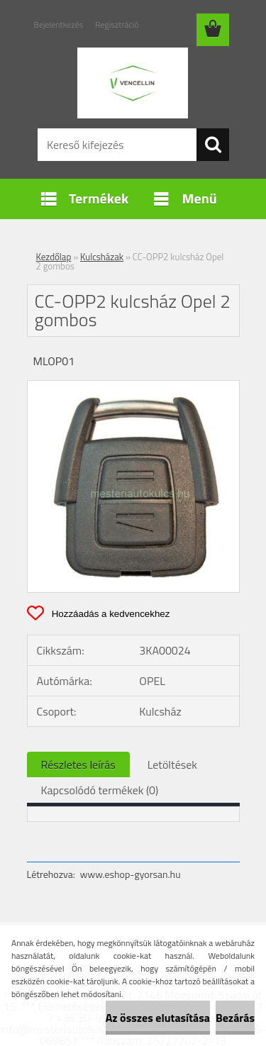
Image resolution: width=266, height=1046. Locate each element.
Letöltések (172, 764)
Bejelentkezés (59, 24)
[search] (212, 144)
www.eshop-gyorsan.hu (130, 874)
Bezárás (235, 1017)
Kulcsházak (101, 257)
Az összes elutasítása (158, 1017)
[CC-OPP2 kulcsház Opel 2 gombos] (133, 386)
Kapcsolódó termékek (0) (100, 790)
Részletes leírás (78, 764)
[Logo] (133, 83)
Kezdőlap (54, 257)
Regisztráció (116, 24)
